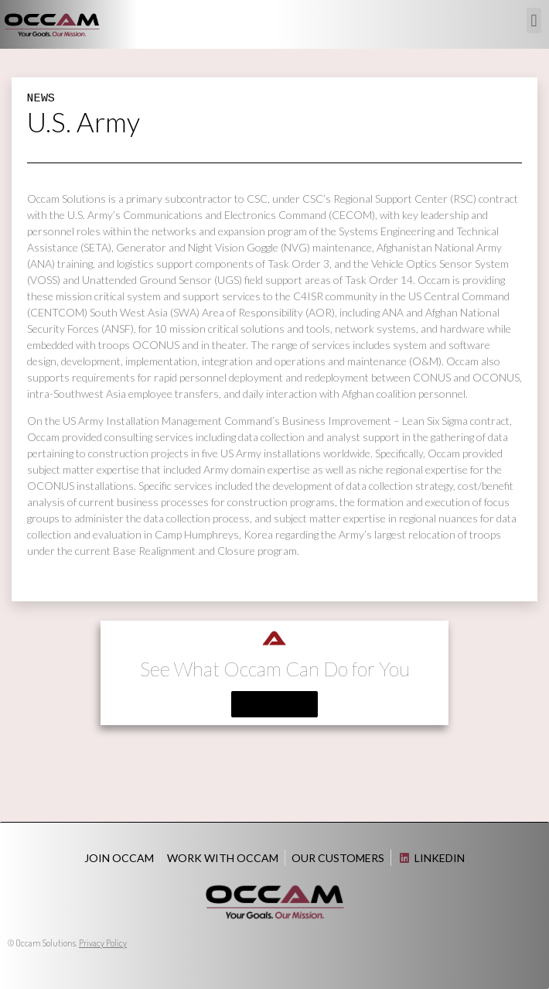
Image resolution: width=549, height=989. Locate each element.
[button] (534, 20)
